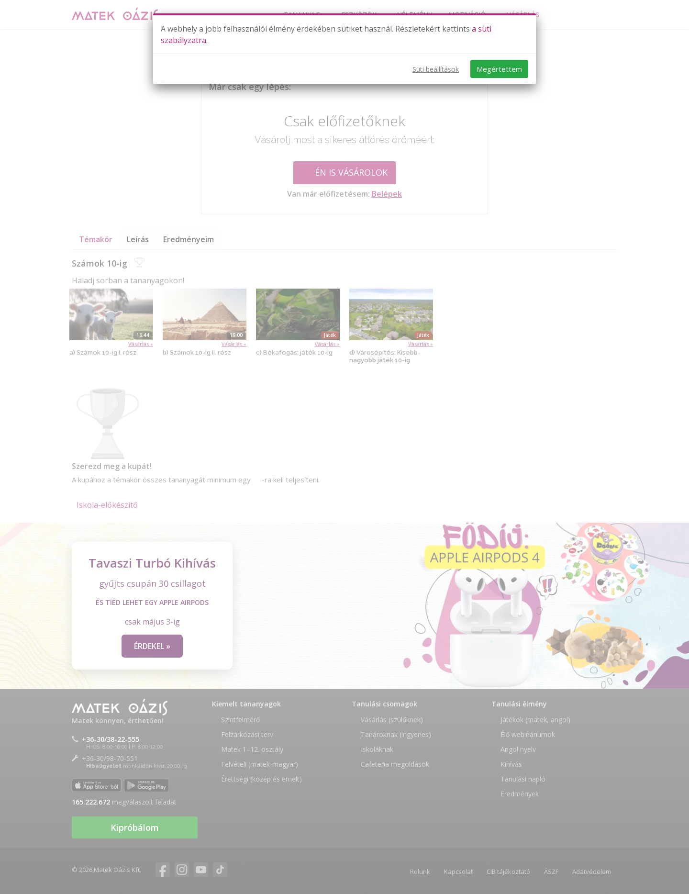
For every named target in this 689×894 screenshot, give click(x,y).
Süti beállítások (435, 69)
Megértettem (499, 69)
